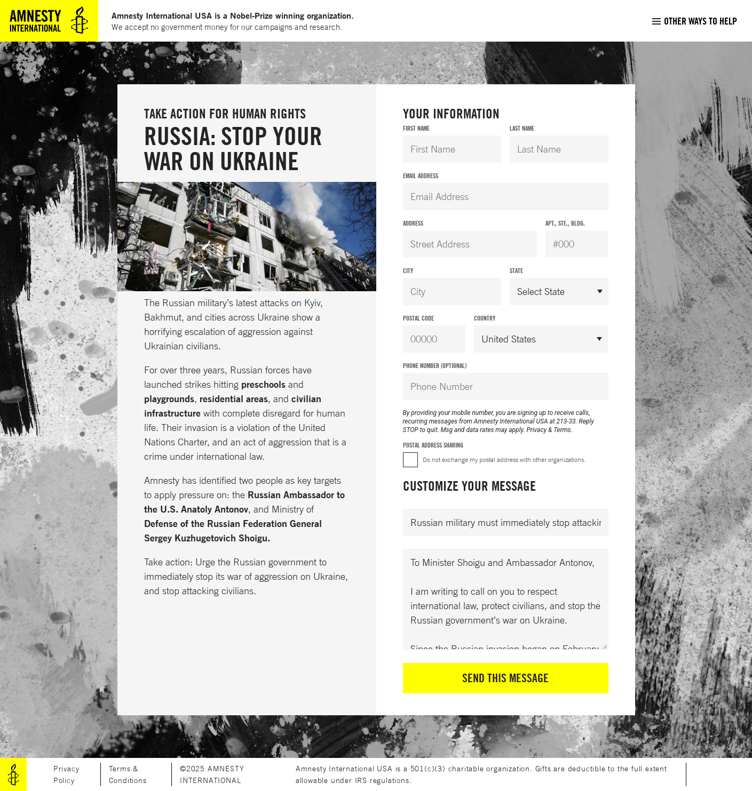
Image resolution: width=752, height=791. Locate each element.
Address (413, 223)
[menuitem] (694, 21)
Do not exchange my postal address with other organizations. (504, 460)
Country (484, 318)
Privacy (536, 430)
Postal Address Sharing (433, 445)
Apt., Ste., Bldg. (565, 223)
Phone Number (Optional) (434, 366)
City (408, 271)
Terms (562, 430)
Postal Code (418, 318)
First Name (416, 128)
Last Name (522, 128)
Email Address (420, 176)
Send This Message (505, 678)
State (516, 271)
